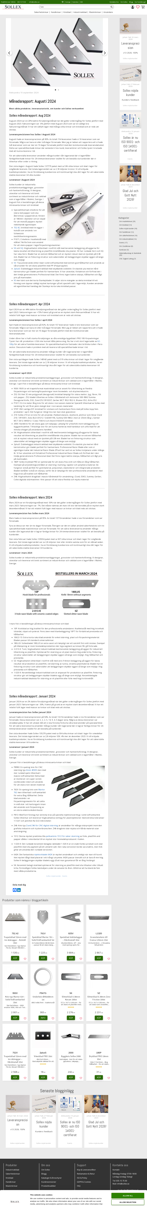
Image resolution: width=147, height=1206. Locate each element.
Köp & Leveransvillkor (86, 1169)
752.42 (17, 227)
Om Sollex (45, 1169)
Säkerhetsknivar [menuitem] (41, 12)
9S (15, 280)
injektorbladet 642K (43, 854)
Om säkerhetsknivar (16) (128, 236)
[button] (138, 7)
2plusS (17, 268)
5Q (21, 248)
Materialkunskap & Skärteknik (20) (130, 254)
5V (15, 263)
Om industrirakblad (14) (128, 239)
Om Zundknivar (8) (126, 246)
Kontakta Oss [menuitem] (114, 2)
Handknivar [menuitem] (56, 12)
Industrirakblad (12, 1169)
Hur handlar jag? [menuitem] (140, 2)
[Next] (104, 52)
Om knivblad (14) (125, 225)
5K (15, 248)
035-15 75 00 (21, 2)
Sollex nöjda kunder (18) (128, 229)
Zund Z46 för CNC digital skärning (42, 825)
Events (64, 876)
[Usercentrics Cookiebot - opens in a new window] (15, 1201)
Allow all (128, 1181)
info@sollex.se (34, 2)
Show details (120, 1201)
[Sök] (112, 7)
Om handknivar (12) (126, 232)
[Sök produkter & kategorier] (74, 7)
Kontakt (116, 1169)
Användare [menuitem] (108, 12)
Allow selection (128, 1188)
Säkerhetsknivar (13, 1173)
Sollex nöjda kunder (53, 876)
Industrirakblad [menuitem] (80, 12)
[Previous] (9, 52)
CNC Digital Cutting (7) (127, 259)
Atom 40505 (31, 770)
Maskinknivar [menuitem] (95, 12)
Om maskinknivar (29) (127, 221)
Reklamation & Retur (86, 1173)
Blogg (44, 1173)
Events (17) (123, 243)
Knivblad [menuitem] (67, 12)
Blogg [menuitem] (131, 2)
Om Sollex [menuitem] (123, 2)
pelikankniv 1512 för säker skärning (62, 836)
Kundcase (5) (124, 250)
